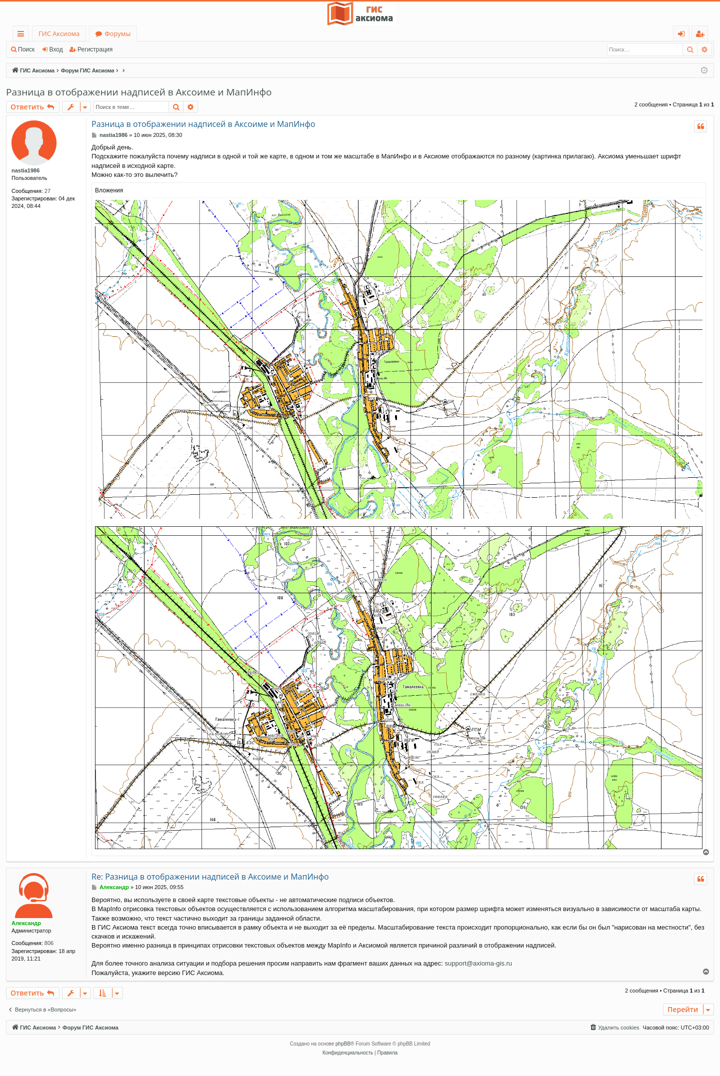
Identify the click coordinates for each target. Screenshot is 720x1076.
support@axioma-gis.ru (478, 963)
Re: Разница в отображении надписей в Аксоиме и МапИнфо (210, 877)
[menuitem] (614, 1027)
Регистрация (95, 49)
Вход (56, 49)
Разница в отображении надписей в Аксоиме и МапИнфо (139, 91)
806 (49, 943)
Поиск (26, 49)
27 (47, 191)
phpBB (343, 1044)
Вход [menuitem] (683, 35)
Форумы (117, 33)
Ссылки (22, 35)
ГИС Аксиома (59, 33)
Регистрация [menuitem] (702, 35)
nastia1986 (26, 170)
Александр (26, 923)
